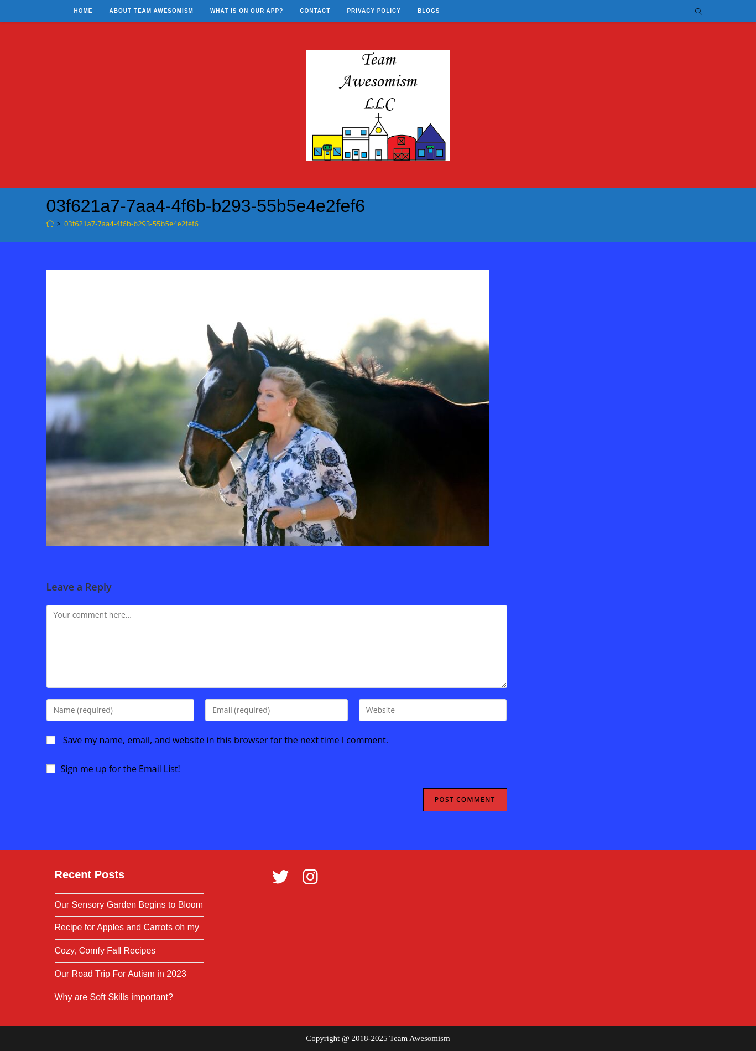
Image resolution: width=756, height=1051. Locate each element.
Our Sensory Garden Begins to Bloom (129, 904)
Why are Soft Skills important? (114, 997)
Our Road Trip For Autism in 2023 (120, 973)
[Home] (50, 224)
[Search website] (698, 12)
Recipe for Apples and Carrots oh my (127, 927)
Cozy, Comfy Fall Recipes (105, 950)
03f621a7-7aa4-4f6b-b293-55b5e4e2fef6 (131, 224)
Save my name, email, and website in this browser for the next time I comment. (225, 740)
